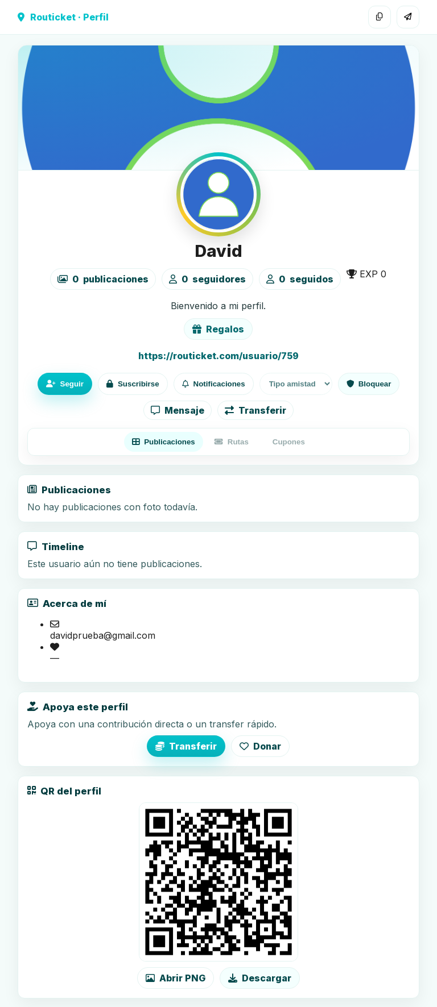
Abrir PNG (175, 978)
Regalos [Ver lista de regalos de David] (218, 329)
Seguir (65, 384)
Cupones (289, 442)
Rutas (232, 442)
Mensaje (177, 410)
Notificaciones (213, 384)
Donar (260, 746)
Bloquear (369, 384)
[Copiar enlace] (379, 17)
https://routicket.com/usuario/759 (218, 355)
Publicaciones (163, 442)
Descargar (259, 978)
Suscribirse (132, 384)
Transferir (255, 410)
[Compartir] (408, 17)
